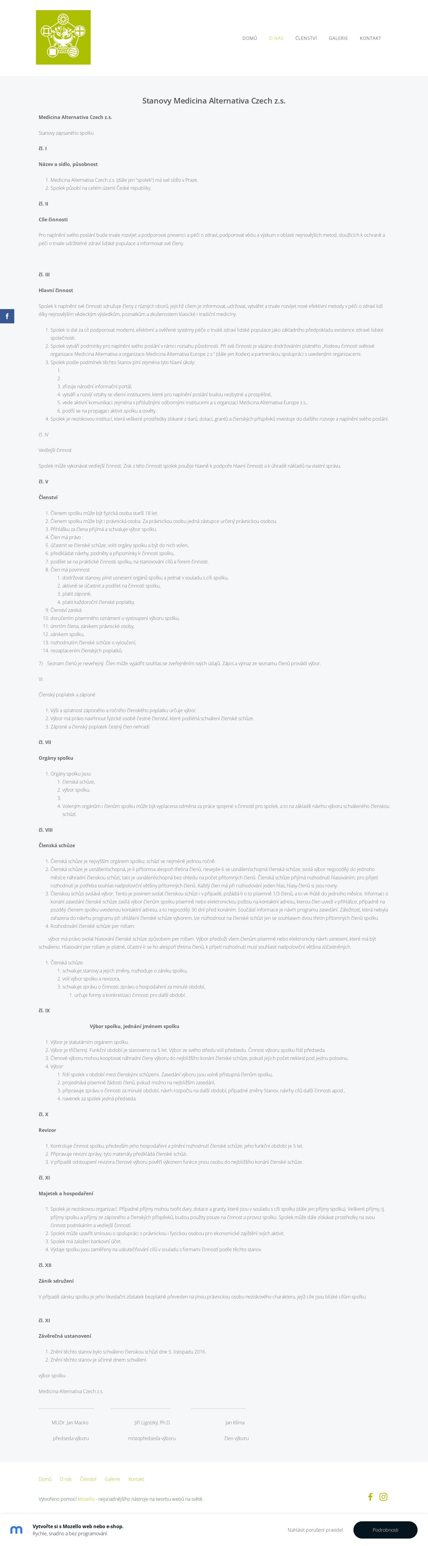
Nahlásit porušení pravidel (315, 1530)
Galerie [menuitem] (335, 38)
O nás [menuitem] (274, 38)
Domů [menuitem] (247, 38)
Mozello (86, 1499)
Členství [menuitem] (303, 38)
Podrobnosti (386, 1530)
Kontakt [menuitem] (368, 38)
